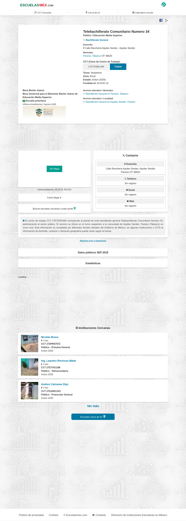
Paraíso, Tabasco (92, 56)
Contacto (99, 515)
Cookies (53, 515)
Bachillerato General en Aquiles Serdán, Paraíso (109, 102)
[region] (51, 52)
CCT (42, 12)
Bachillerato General (95, 40)
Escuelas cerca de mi (93, 416)
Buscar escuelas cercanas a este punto (54, 208)
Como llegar (54, 197)
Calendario (143, 12)
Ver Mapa (54, 169)
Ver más (93, 406)
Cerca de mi (93, 12)
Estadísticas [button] (93, 263)
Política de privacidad (31, 515)
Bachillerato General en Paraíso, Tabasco (105, 94)
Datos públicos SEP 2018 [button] (93, 252)
